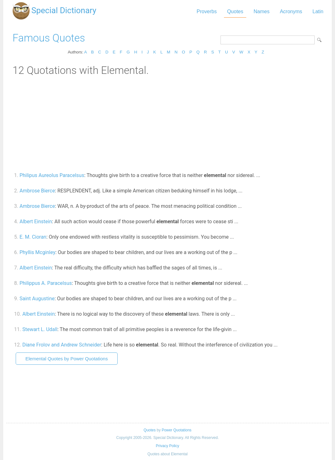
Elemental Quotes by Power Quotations (66, 358)
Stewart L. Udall (39, 329)
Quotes (235, 11)
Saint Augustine (37, 299)
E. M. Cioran (32, 237)
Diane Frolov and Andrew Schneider (61, 345)
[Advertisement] (167, 124)
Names (261, 11)
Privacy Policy (167, 446)
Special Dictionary (63, 10)
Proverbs (207, 11)
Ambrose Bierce (37, 191)
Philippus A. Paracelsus (45, 283)
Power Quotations (176, 430)
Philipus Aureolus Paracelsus (51, 175)
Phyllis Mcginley (37, 252)
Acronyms (291, 11)
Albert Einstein (35, 221)
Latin (317, 11)
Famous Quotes (49, 38)
